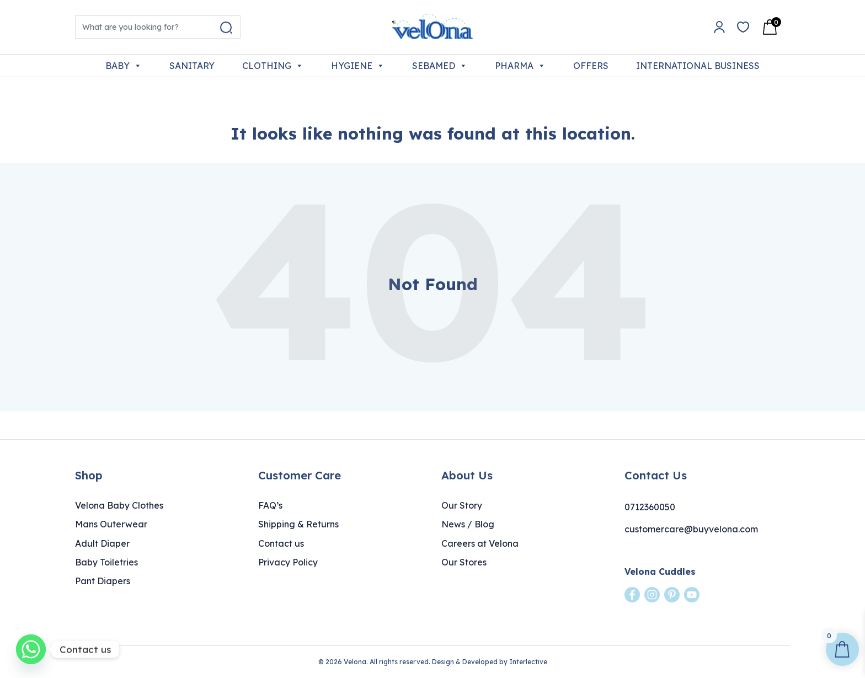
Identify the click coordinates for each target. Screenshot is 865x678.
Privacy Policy (288, 562)
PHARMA (520, 66)
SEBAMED (439, 66)
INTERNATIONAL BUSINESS (698, 65)
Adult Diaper (102, 543)
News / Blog (467, 524)
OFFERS (590, 65)
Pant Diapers (102, 580)
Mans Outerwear (111, 524)
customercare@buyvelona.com (691, 529)
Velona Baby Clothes (119, 505)
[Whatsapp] (31, 649)
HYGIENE (358, 66)
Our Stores (464, 562)
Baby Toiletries (106, 562)
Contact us (281, 543)
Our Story (461, 505)
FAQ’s (270, 505)
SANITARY (192, 65)
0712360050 (649, 506)
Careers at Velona (480, 543)
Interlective (528, 662)
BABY (123, 66)
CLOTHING (272, 66)
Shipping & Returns (298, 524)
